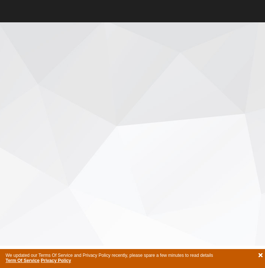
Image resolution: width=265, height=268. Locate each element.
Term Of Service (22, 260)
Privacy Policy (56, 260)
